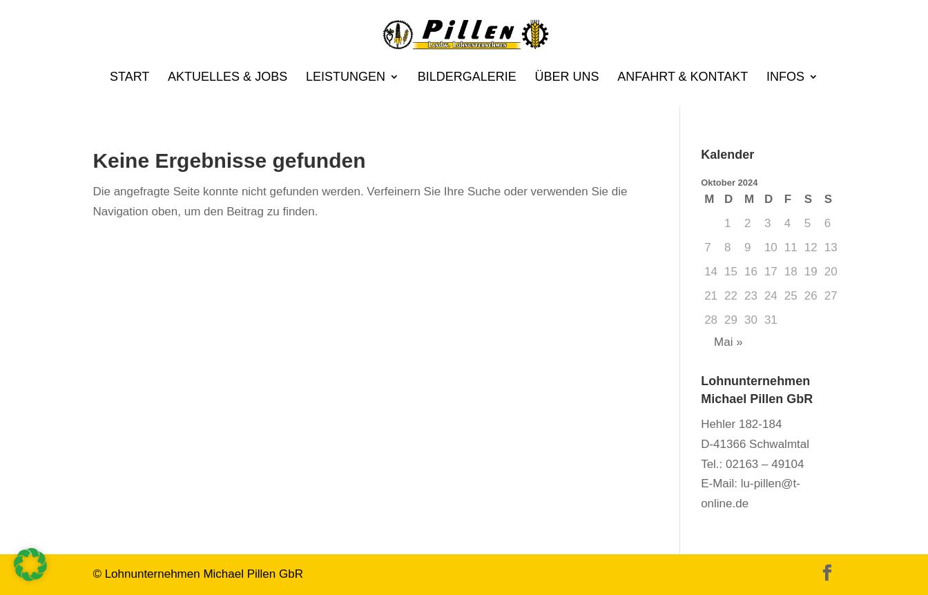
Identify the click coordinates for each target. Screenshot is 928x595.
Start (129, 78)
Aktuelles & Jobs (227, 78)
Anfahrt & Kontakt (682, 78)
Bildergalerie (467, 78)
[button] (30, 564)
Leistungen (345, 78)
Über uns (566, 78)
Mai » (728, 342)
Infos (785, 78)
